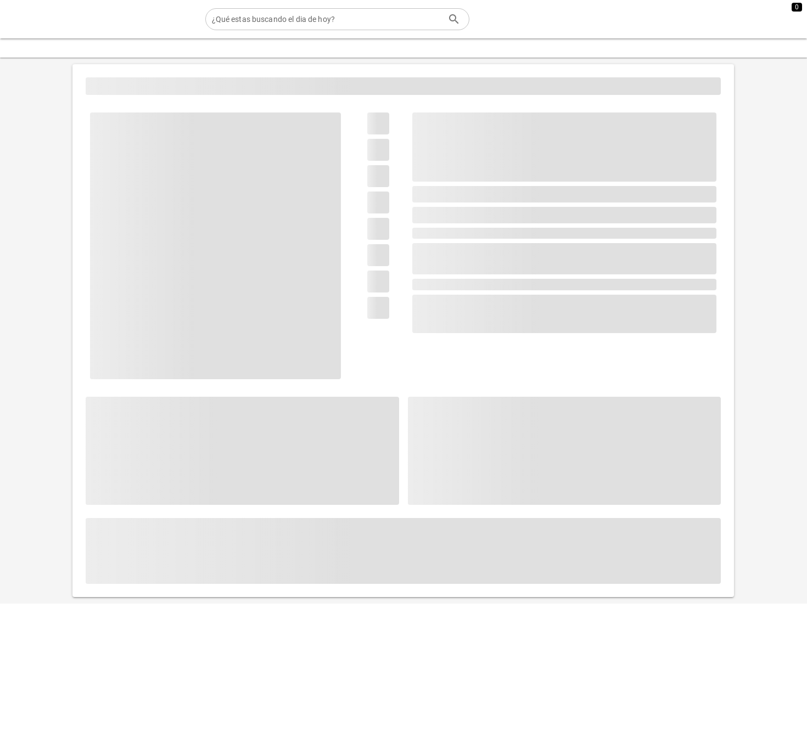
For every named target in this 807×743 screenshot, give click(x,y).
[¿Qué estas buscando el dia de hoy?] (326, 19)
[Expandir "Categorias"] (43, 48)
